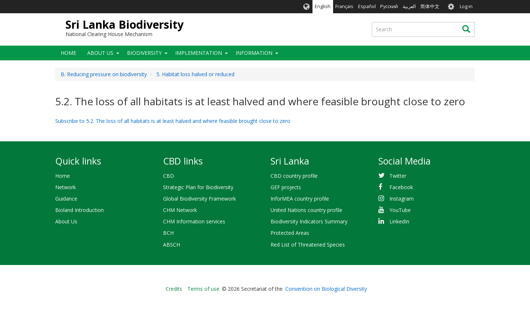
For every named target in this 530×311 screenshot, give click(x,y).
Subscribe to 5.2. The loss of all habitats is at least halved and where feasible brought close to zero (172, 120)
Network (65, 187)
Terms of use (203, 288)
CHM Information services (194, 221)
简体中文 (429, 6)
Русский (389, 6)
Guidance (66, 198)
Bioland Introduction (79, 209)
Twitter (397, 175)
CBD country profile (294, 175)
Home (68, 52)
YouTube (400, 209)
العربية (409, 6)
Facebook (401, 187)
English (323, 6)
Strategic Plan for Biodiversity (198, 187)
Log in (466, 6)
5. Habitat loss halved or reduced (195, 74)
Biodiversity (144, 52)
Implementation (198, 52)
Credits (174, 288)
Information (254, 52)
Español (367, 6)
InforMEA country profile (300, 198)
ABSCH (171, 244)
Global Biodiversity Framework (199, 198)
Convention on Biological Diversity (326, 288)
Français (344, 6)
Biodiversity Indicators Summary (309, 221)
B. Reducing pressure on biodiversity (104, 74)
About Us (100, 52)
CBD (168, 175)
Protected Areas (290, 232)
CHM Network (180, 209)
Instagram (401, 198)
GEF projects (286, 187)
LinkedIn (399, 221)
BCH (168, 232)
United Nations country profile (306, 209)
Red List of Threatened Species (308, 244)
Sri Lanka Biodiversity (125, 24)
